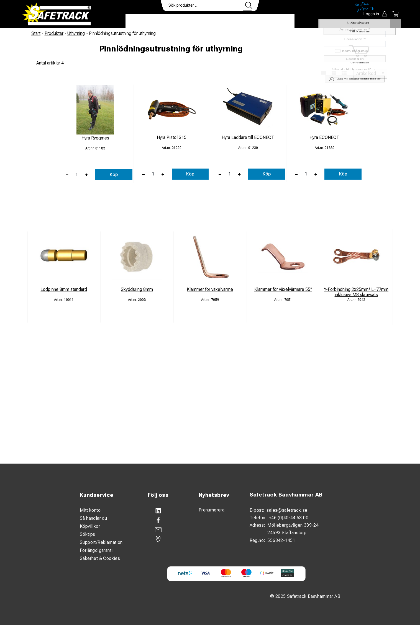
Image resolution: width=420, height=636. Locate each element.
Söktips (87, 534)
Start (35, 33)
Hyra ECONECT (324, 137)
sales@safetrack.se (287, 510)
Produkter (143, 21)
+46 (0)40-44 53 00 (288, 517)
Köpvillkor (90, 526)
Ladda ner (278, 21)
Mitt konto (90, 510)
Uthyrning (76, 33)
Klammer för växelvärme (210, 289)
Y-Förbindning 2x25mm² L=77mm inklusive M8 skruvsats (356, 292)
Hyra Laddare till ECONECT (248, 137)
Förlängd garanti (96, 550)
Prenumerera (211, 510)
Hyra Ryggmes (95, 138)
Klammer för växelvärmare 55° (283, 289)
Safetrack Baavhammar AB (286, 495)
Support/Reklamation (101, 542)
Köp (114, 174)
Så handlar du (93, 518)
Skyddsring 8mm (137, 289)
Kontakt (247, 21)
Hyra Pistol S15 (171, 137)
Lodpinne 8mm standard (63, 289)
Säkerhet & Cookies (100, 558)
